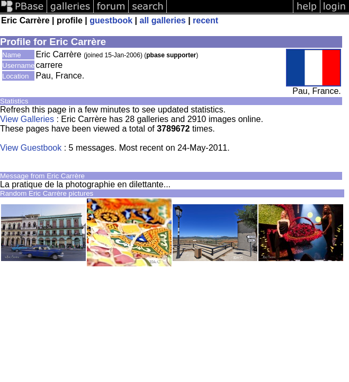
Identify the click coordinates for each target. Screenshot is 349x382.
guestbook (111, 20)
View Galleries (27, 119)
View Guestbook (30, 147)
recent (205, 20)
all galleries (163, 20)
